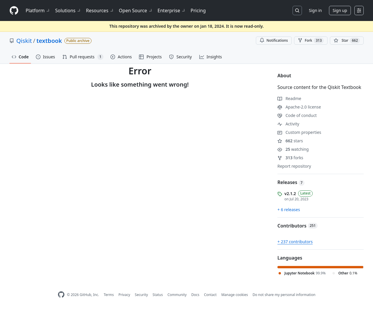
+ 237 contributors (295, 241)
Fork (311, 40)
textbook (49, 41)
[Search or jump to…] (297, 10)
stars (290, 140)
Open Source (136, 10)
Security (141, 294)
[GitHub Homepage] (61, 294)
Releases (291, 182)
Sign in (315, 10)
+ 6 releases (288, 209)
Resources (100, 10)
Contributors (297, 226)
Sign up (340, 10)
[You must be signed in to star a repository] (347, 40)
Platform (38, 10)
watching (293, 149)
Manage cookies (234, 294)
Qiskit (24, 41)
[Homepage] (14, 10)
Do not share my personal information (284, 294)
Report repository (294, 166)
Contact (210, 294)
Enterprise (172, 10)
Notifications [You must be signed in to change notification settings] (274, 40)
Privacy (124, 294)
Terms (109, 294)
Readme (289, 98)
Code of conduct (297, 115)
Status (158, 294)
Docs (195, 294)
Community (177, 294)
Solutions (68, 10)
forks (290, 157)
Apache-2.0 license (299, 107)
